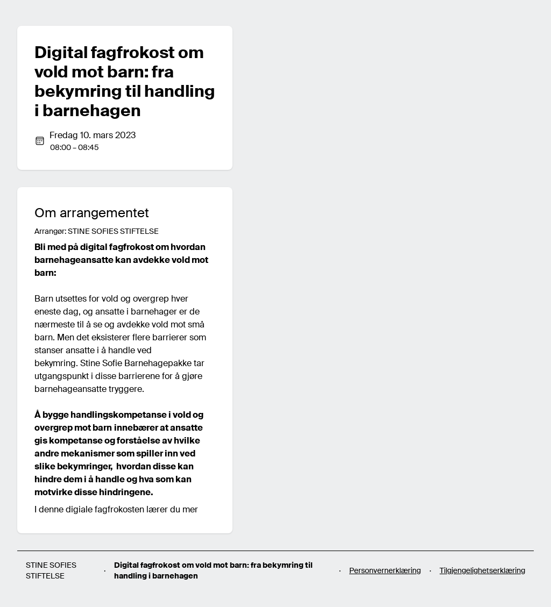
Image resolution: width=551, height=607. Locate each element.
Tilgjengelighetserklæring (482, 570)
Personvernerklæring (385, 570)
